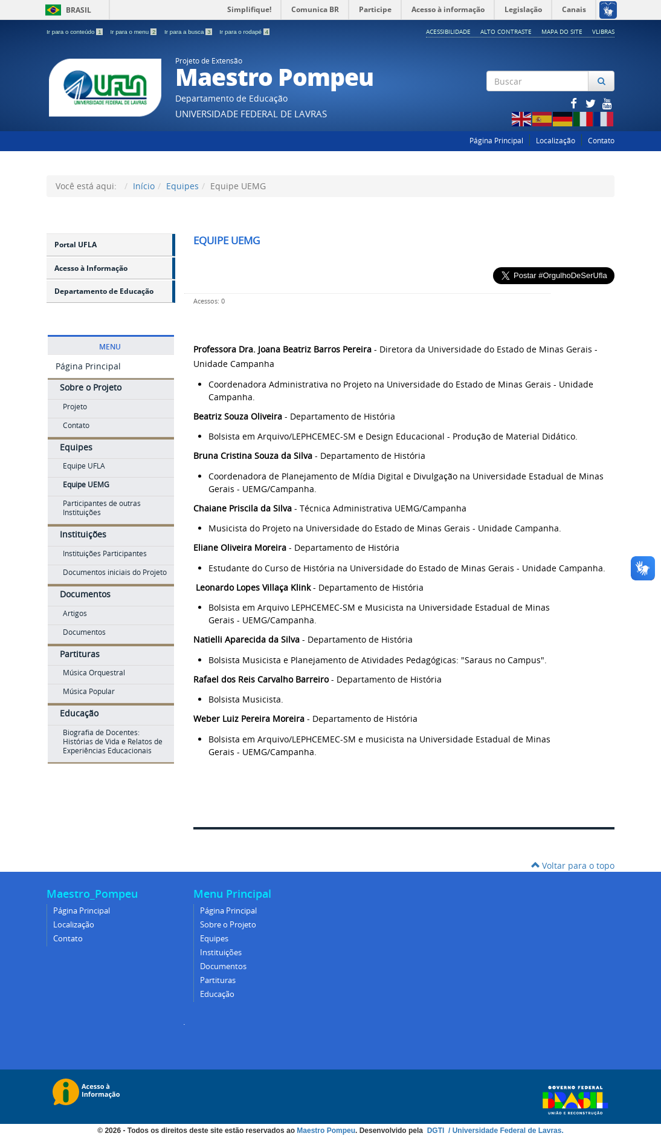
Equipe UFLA (84, 466)
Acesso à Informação (90, 268)
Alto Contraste (506, 31)
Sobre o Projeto (90, 387)
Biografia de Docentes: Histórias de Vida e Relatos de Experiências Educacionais (113, 741)
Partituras (80, 654)
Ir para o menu (134, 31)
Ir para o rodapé (244, 31)
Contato (601, 140)
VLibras (603, 31)
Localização (555, 140)
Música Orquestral (94, 672)
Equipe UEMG (86, 484)
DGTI (437, 1130)
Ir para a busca (188, 31)
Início (144, 186)
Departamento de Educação (103, 291)
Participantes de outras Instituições (102, 508)
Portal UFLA (75, 244)
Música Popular (89, 691)
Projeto (75, 406)
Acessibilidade (448, 31)
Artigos (75, 613)
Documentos (85, 594)
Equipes (182, 186)
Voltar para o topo (572, 865)
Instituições (83, 534)
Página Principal (496, 140)
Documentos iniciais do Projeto (115, 572)
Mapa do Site (561, 31)
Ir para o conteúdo (75, 31)
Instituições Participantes (105, 553)
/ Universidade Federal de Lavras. (505, 1130)
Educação (79, 713)
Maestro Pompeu (326, 1130)
